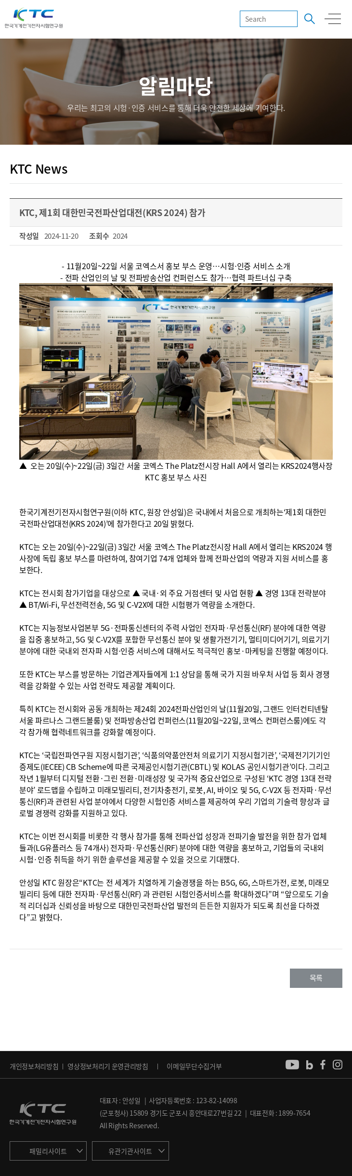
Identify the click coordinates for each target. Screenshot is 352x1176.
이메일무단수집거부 (194, 1066)
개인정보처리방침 (34, 1066)
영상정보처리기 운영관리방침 (107, 1066)
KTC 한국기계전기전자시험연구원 (34, 18)
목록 (316, 977)
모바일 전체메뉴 (333, 19)
